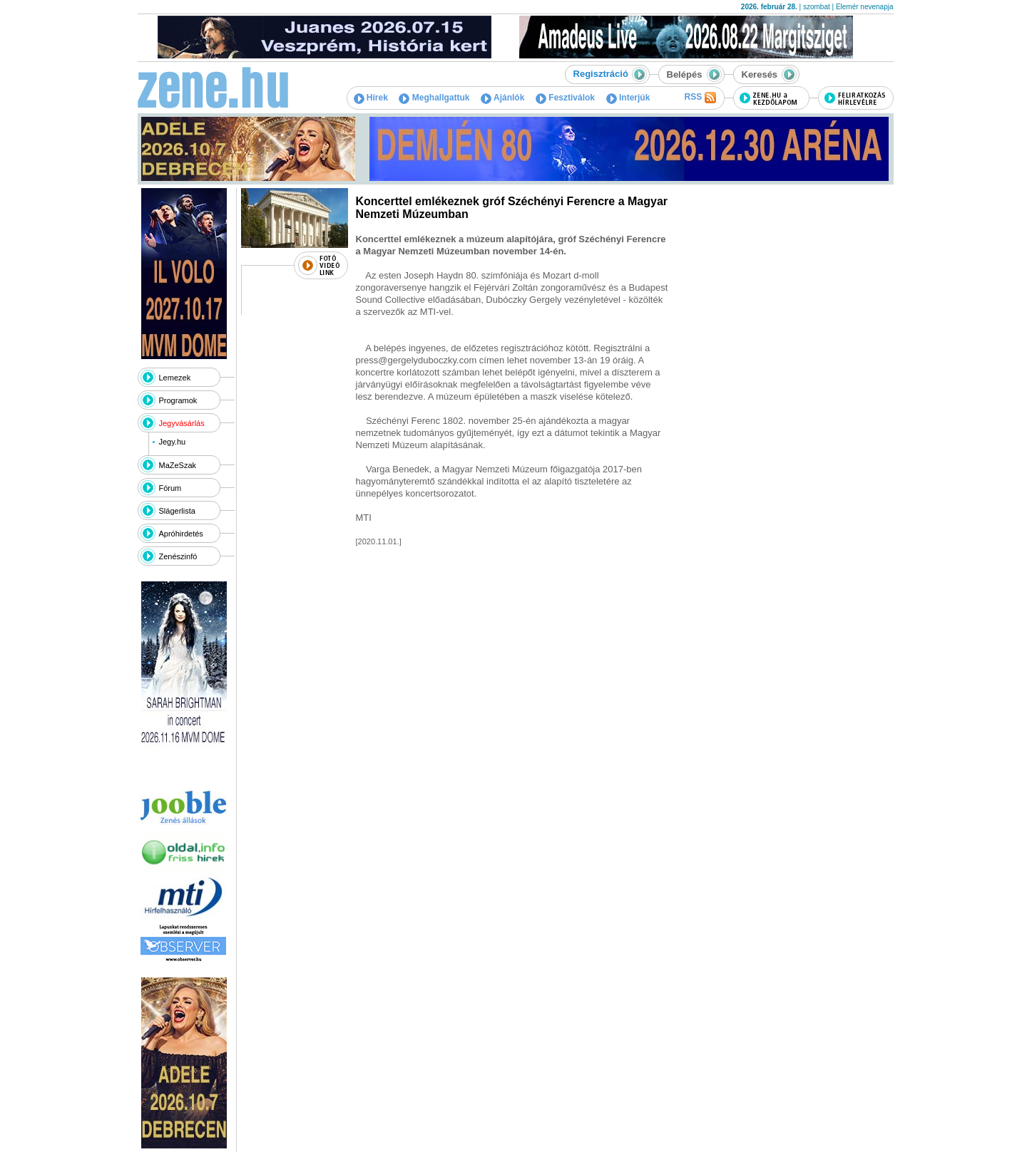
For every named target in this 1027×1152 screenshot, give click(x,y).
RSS (699, 97)
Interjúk (628, 98)
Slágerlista (177, 511)
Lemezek (175, 377)
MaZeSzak (178, 465)
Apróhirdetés (181, 533)
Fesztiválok (565, 98)
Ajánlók (502, 98)
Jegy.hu (171, 441)
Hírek (371, 98)
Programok (178, 400)
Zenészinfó (178, 556)
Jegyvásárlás (182, 423)
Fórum (170, 488)
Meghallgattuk (434, 98)
